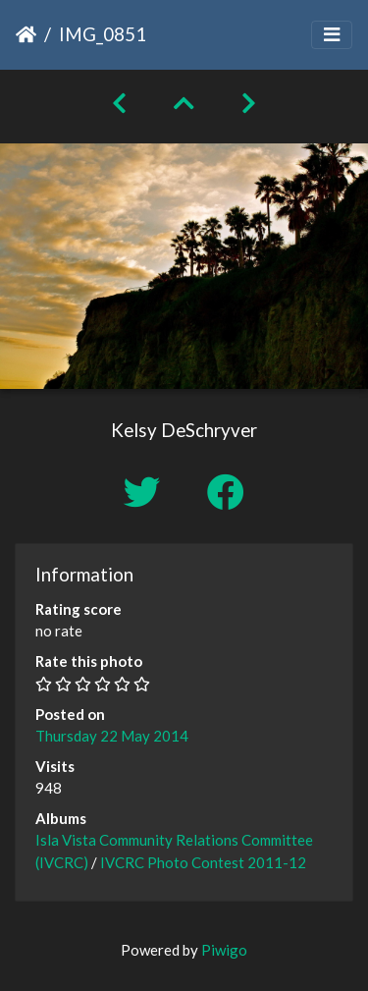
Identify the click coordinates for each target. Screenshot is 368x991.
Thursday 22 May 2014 (111, 735)
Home (26, 34)
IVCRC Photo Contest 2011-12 (203, 862)
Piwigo (224, 950)
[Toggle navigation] (331, 35)
